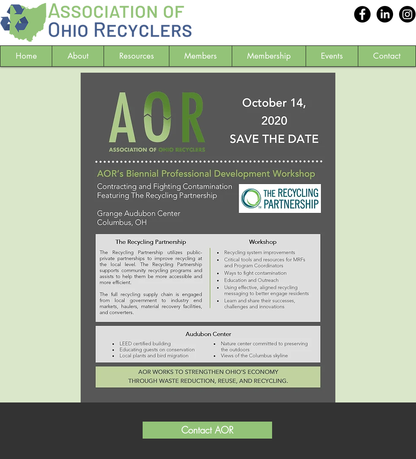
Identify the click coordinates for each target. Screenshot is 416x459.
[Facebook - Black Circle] (362, 14)
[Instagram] (407, 14)
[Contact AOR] (207, 430)
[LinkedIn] (385, 14)
